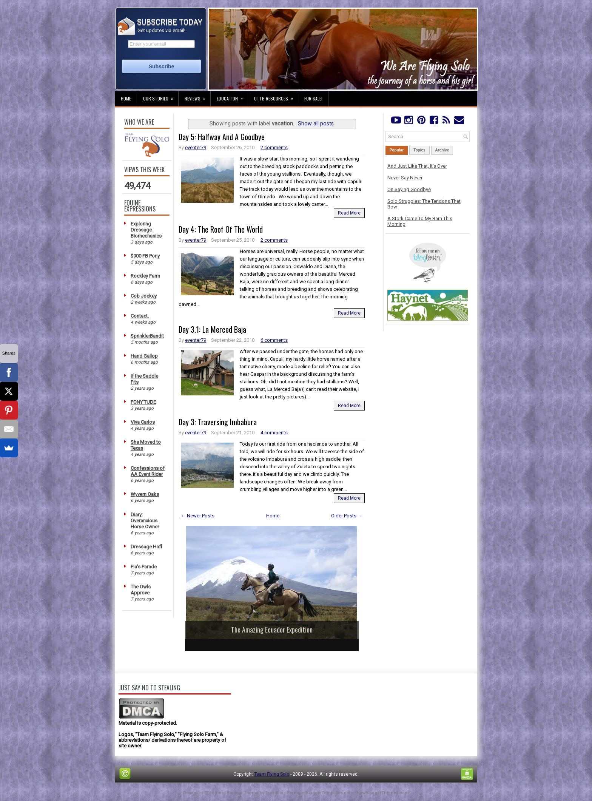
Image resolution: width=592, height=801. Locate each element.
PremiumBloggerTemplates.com (320, 792)
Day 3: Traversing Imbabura (218, 422)
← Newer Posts (197, 516)
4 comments (274, 432)
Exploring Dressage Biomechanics (146, 230)
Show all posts (316, 123)
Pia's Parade (144, 566)
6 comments (274, 340)
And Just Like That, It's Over (417, 166)
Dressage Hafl (146, 546)
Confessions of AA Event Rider (148, 471)
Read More (349, 213)
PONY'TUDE (143, 402)
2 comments (274, 147)
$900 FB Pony (145, 256)
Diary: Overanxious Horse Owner (145, 520)
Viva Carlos (143, 422)
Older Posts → (346, 516)
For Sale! (313, 98)
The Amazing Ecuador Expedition (272, 629)
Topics (419, 150)
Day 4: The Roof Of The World (221, 229)
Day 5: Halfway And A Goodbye (222, 136)
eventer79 (195, 147)
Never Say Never (404, 178)
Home (126, 98)
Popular (397, 150)
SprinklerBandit (147, 336)
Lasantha (274, 792)
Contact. (140, 316)
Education (232, 96)
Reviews (197, 96)
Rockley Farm (145, 276)
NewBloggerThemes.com (383, 792)
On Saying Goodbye (409, 189)
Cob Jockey (144, 296)
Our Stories (160, 96)
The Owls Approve (141, 590)
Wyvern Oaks (145, 494)
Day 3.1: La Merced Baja (212, 329)
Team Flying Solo (271, 774)
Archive (442, 150)
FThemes (214, 792)
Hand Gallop (144, 356)
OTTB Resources (276, 96)
